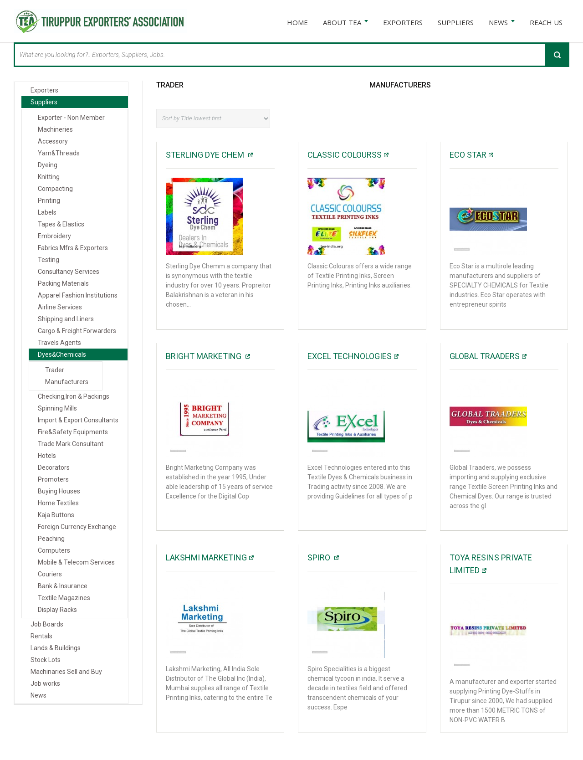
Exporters (44, 90)
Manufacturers (400, 85)
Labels (47, 212)
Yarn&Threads (59, 153)
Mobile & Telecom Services (76, 562)
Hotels (47, 455)
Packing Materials (63, 283)
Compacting (55, 188)
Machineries (55, 129)
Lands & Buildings (56, 648)
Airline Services (60, 307)
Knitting (49, 176)
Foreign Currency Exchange (77, 526)
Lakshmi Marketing (206, 557)
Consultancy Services (68, 271)
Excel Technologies (349, 356)
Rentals (41, 636)
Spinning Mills (57, 408)
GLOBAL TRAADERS (485, 356)
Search (557, 54)
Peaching (51, 538)
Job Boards (47, 624)
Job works (45, 683)
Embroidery (54, 236)
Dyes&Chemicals (62, 354)
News (38, 695)
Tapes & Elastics (61, 224)
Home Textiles (58, 503)
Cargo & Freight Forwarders (77, 330)
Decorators (54, 467)
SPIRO (319, 557)
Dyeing (47, 165)
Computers (54, 550)
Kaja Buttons (56, 515)
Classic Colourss (344, 154)
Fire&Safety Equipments (73, 432)
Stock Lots (46, 659)
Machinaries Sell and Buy (66, 671)
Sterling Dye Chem (206, 154)
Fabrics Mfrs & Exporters (73, 248)
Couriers (50, 574)
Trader (170, 85)
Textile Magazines (64, 597)
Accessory (53, 141)
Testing (48, 259)
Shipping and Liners (66, 319)
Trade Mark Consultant (70, 443)
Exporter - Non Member (71, 117)
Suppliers (44, 102)
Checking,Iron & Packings (73, 396)
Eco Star (468, 154)
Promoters (53, 479)
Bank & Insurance (62, 586)
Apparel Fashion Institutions (78, 295)
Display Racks (57, 609)
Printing (49, 200)
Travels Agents (59, 342)
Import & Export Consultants (78, 420)
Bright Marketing (204, 356)
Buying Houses (59, 491)
